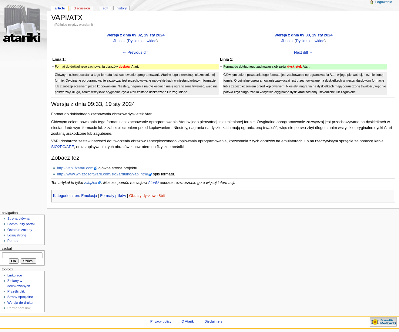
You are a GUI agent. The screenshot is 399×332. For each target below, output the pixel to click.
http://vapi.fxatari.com (75, 168)
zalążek (90, 183)
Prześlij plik (16, 291)
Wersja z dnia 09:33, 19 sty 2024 (303, 35)
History (121, 8)
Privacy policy (161, 321)
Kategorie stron (66, 196)
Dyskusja (135, 41)
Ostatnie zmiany (19, 230)
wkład (151, 41)
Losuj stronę (16, 235)
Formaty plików (113, 196)
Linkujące (14, 275)
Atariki (153, 183)
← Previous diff (135, 52)
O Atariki (187, 321)
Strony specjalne (20, 297)
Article (60, 8)
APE (70, 147)
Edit (105, 8)
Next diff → (303, 52)
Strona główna (18, 218)
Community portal (21, 224)
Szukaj (7, 248)
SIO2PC (58, 147)
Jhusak (119, 41)
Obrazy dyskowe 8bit (147, 196)
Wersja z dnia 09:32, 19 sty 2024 (135, 35)
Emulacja (89, 196)
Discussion (82, 8)
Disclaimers (213, 321)
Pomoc (12, 240)
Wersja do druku (19, 302)
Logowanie (383, 2)
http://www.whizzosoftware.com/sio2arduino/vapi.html (102, 174)
